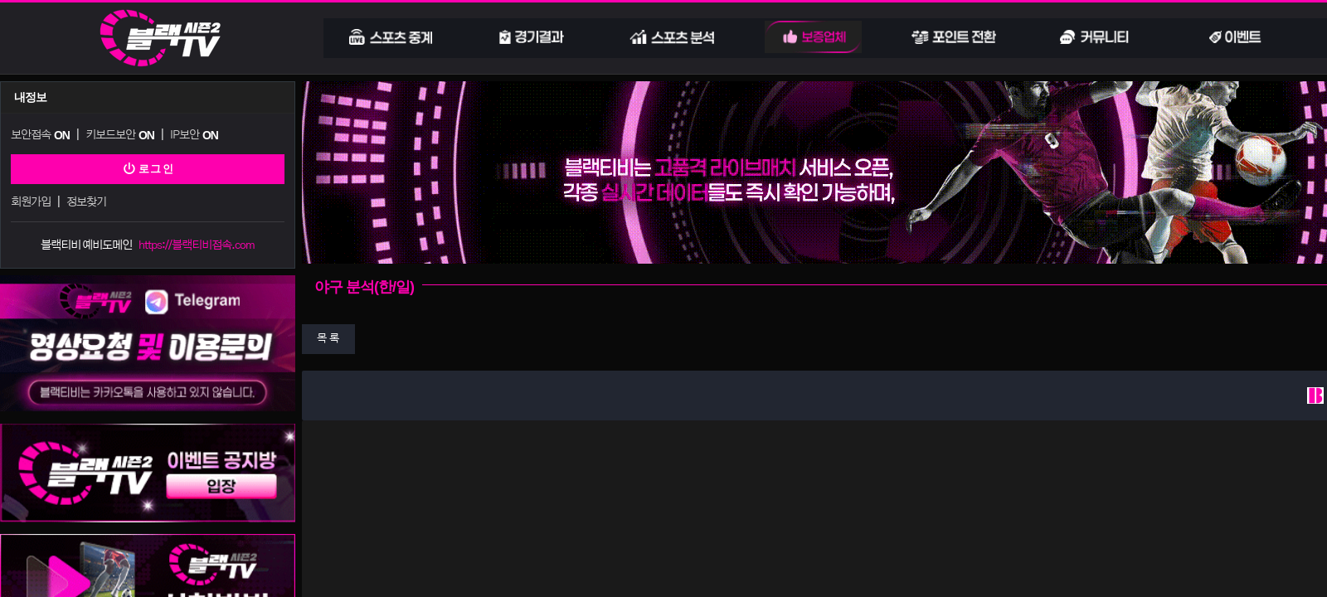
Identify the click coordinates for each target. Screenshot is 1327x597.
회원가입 (31, 199)
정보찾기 (85, 199)
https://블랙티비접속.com (196, 241)
